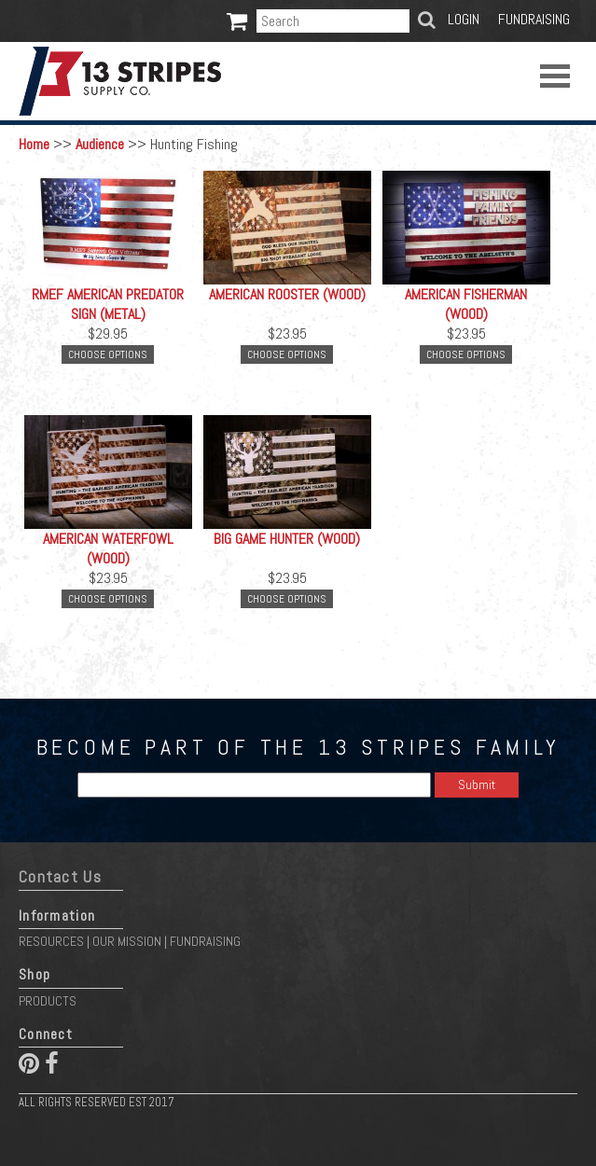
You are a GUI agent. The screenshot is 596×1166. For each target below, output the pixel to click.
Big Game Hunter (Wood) (287, 538)
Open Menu (555, 76)
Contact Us (60, 877)
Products (47, 1000)
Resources (51, 941)
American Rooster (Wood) (287, 294)
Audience (100, 144)
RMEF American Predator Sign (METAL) (108, 304)
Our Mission (126, 941)
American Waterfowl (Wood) (108, 548)
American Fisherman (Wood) (466, 304)
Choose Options (107, 354)
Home (34, 144)
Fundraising (534, 19)
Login (463, 19)
